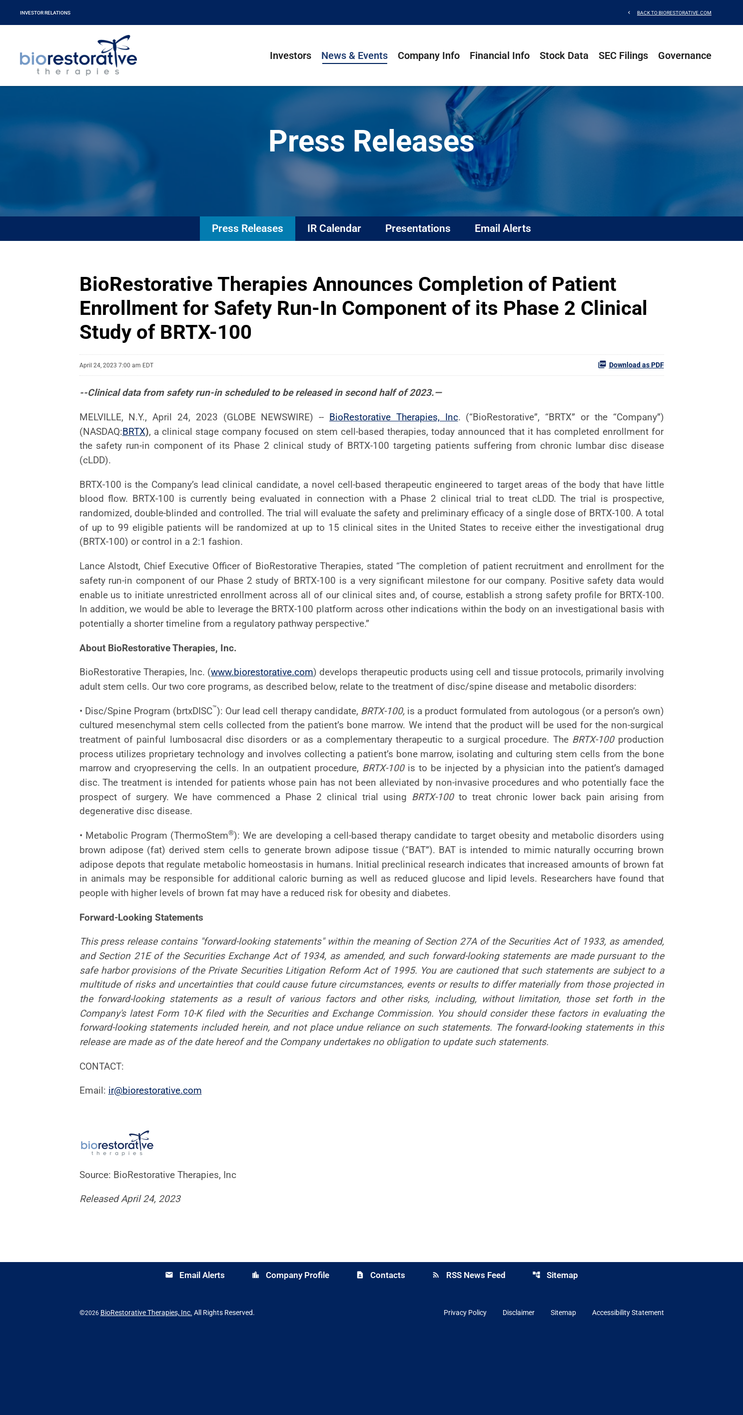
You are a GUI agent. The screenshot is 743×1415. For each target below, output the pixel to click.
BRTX (137, 452)
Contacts (380, 1354)
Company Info (429, 55)
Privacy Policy (465, 1391)
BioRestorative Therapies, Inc (391, 437)
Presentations (418, 247)
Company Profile (290, 1354)
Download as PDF (631, 383)
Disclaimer (519, 1391)
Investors (290, 55)
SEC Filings (623, 55)
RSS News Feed (469, 1354)
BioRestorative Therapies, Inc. (146, 1392)
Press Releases (247, 247)
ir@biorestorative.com (158, 1167)
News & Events (354, 55)
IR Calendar (334, 247)
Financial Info (500, 55)
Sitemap (555, 1354)
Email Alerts (503, 247)
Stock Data (564, 55)
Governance (685, 55)
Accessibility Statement (628, 1391)
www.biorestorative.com (275, 702)
